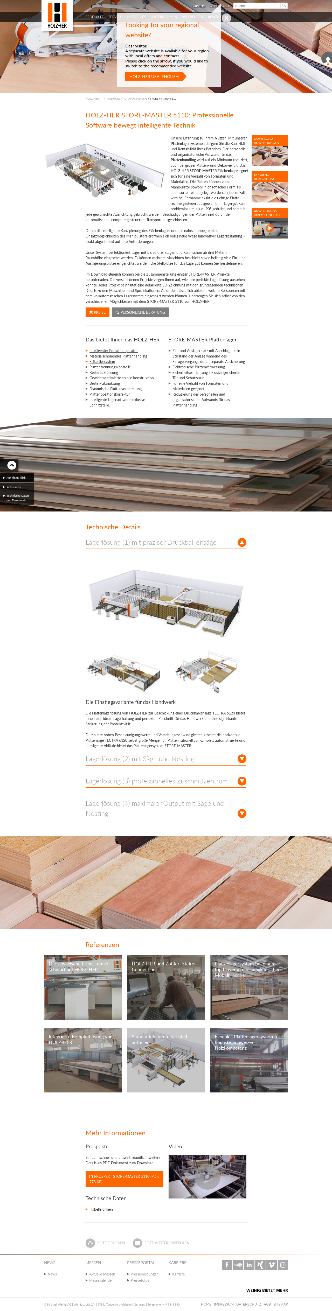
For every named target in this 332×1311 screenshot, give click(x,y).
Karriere (178, 1274)
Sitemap (280, 1304)
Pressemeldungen (144, 1274)
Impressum (224, 1304)
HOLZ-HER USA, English (154, 76)
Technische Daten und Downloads (17, 498)
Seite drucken (111, 1243)
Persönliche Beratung (140, 312)
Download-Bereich (106, 274)
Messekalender (101, 1280)
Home (206, 1304)
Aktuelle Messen (102, 1274)
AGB (267, 1304)
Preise (97, 312)
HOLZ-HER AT (94, 98)
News (52, 1274)
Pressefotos (140, 1280)
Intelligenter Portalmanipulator (113, 350)
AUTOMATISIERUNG (135, 98)
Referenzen (13, 487)
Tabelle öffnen (101, 1209)
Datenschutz (248, 1304)
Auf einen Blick (16, 477)
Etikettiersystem (102, 361)
